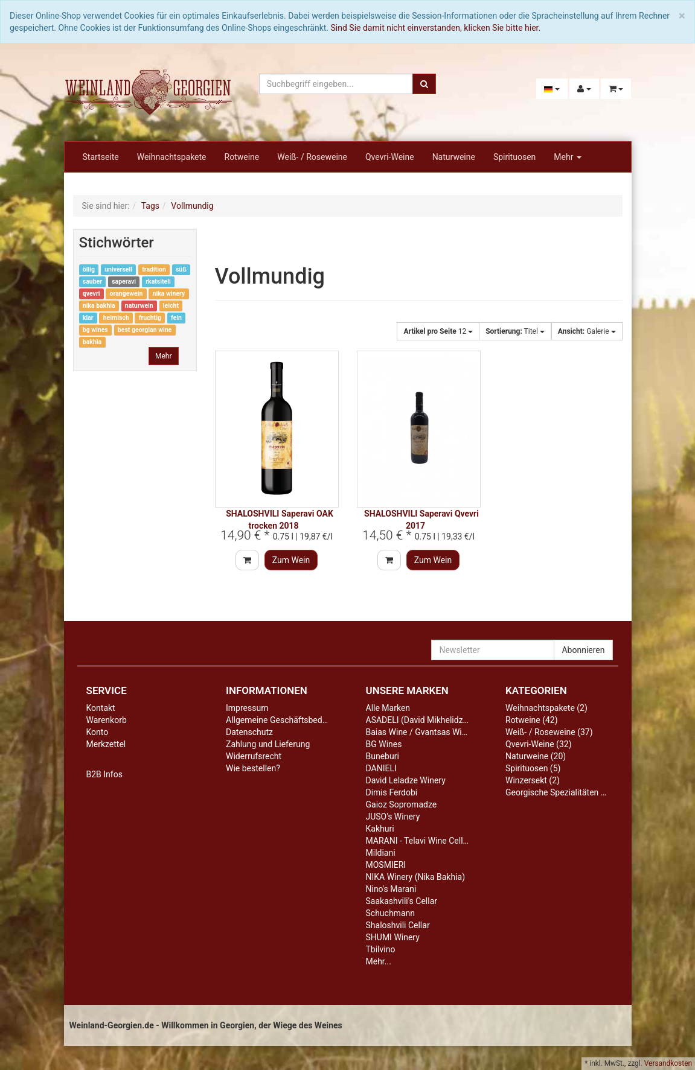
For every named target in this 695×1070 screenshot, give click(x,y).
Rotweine (242, 157)
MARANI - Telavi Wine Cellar (418, 840)
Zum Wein (291, 560)
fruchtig (150, 318)
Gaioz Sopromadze (401, 804)
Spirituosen (514, 157)
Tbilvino (381, 949)
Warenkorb (106, 720)
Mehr (567, 157)
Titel (515, 331)
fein (176, 318)
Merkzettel (106, 744)
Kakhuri (380, 828)
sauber (92, 281)
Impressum (247, 708)
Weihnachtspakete (172, 157)
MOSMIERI (386, 865)
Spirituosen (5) (532, 768)
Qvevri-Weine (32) (538, 744)
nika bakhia (99, 306)
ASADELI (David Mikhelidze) (418, 720)
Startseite (101, 157)
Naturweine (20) (535, 756)
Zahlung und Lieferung (268, 744)
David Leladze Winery (406, 780)
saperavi (124, 281)
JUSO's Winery (393, 816)
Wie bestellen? (253, 768)
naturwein (139, 306)
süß (181, 269)
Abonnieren (583, 650)
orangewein (126, 294)
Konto (97, 732)
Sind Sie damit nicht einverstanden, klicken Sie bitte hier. (436, 28)
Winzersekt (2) (532, 780)
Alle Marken (388, 708)
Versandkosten (668, 1063)
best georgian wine (144, 330)
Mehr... (378, 961)
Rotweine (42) (531, 720)
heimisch (116, 318)
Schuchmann (390, 913)
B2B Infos (104, 774)
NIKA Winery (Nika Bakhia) (416, 877)
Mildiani (381, 853)
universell (118, 269)
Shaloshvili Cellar (398, 925)
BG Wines (384, 744)
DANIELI (381, 768)
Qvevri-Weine (389, 157)
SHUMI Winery (393, 937)
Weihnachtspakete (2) (546, 708)
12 (438, 331)
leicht (171, 306)
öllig (89, 269)
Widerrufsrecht (253, 756)
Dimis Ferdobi (392, 792)
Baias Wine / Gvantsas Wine (418, 732)
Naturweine (453, 157)
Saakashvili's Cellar (402, 901)
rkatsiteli (158, 281)
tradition (154, 269)
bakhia (92, 342)
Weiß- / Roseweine (312, 157)
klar (88, 318)
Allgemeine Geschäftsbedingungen (291, 720)
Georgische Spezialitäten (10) (560, 792)
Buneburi (382, 756)
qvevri (91, 294)
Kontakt (100, 708)
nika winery (169, 294)
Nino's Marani (391, 889)
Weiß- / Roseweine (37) (549, 732)
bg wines (95, 330)
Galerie (587, 331)
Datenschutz (249, 732)
